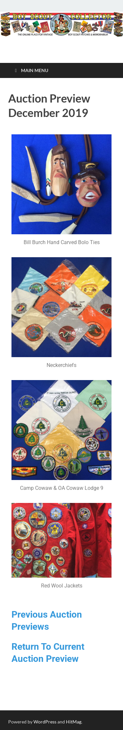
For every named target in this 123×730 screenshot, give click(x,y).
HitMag (73, 721)
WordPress (44, 721)
